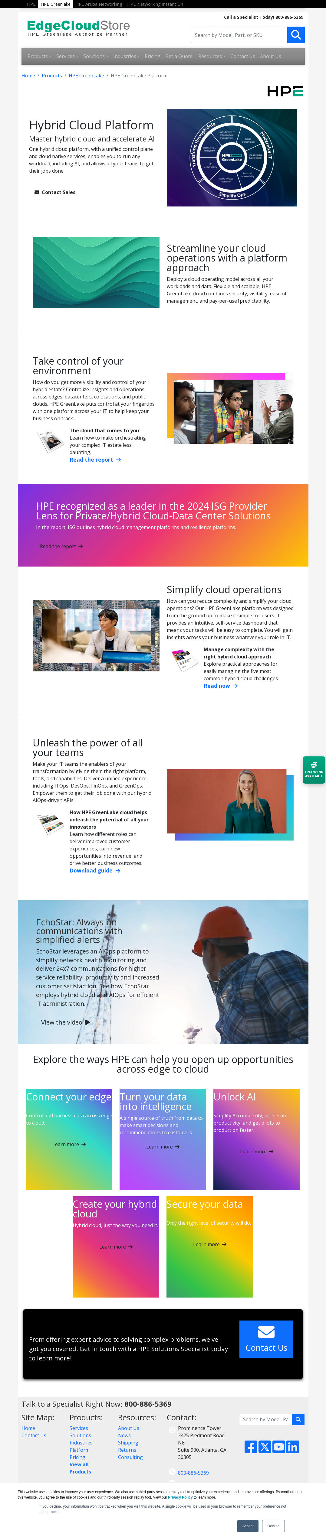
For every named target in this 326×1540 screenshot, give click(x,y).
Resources (210, 56)
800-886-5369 (193, 1473)
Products (38, 56)
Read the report (95, 459)
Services (65, 56)
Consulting (130, 1457)
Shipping (128, 1442)
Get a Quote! (179, 56)
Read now (221, 685)
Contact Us (242, 56)
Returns (127, 1450)
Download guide (95, 870)
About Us (270, 56)
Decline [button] (273, 1526)
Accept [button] (248, 1526)
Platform (80, 1450)
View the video (65, 1022)
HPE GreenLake (86, 75)
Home (28, 75)
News (124, 1435)
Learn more (69, 1144)
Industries (124, 56)
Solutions (94, 56)
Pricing (152, 56)
